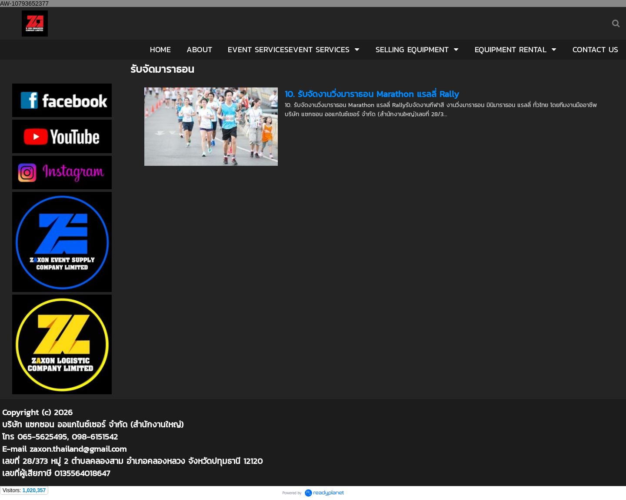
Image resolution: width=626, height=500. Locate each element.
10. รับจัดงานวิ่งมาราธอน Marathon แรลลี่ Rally (372, 94)
